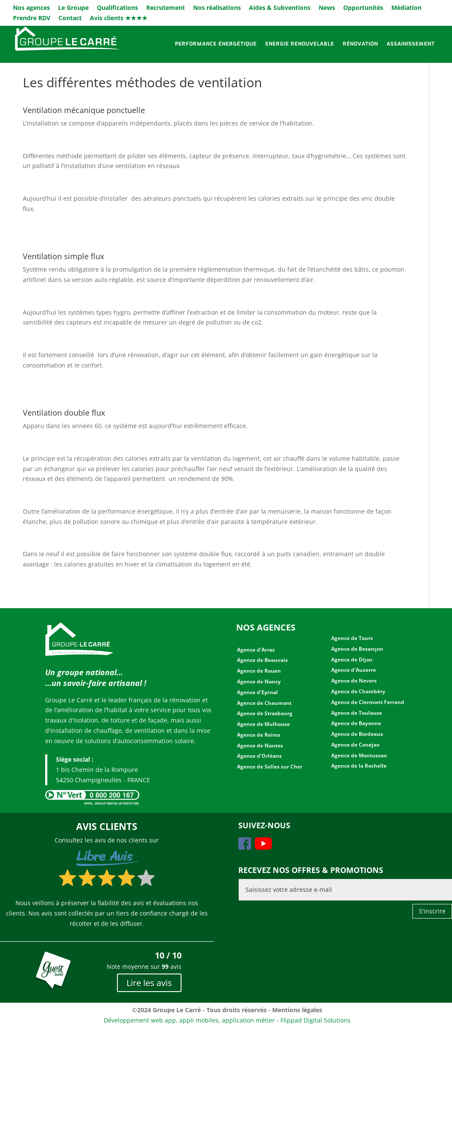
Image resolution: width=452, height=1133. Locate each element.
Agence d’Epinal (257, 692)
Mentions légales (297, 1010)
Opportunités (363, 8)
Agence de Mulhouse (263, 724)
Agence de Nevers (354, 680)
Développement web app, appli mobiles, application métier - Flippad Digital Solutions (227, 1020)
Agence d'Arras (256, 649)
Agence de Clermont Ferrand (367, 702)
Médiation (406, 8)
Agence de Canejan (355, 744)
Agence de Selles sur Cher (269, 766)
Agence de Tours (352, 638)
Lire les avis (149, 983)
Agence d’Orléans (259, 755)
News (327, 8)
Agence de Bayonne (356, 723)
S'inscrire (432, 911)
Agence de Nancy (259, 681)
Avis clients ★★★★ (119, 18)
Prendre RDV (31, 18)
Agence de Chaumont (264, 703)
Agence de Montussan (359, 755)
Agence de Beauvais (262, 660)
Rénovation (360, 43)
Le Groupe (73, 8)
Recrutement (165, 8)
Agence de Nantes (260, 745)
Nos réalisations (217, 8)
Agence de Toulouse (356, 713)
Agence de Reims (258, 734)
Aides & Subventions (280, 8)
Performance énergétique (216, 43)
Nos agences (31, 8)
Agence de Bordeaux (357, 734)
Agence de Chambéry (358, 691)
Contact (70, 18)
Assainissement (411, 43)
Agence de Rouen (259, 670)
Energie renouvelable (299, 43)
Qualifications (117, 8)
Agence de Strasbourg (264, 713)
